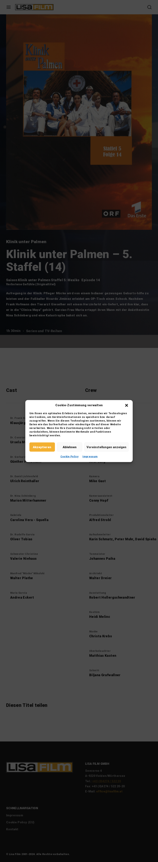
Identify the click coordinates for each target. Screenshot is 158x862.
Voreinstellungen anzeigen (106, 447)
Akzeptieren (42, 447)
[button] (127, 405)
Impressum (90, 456)
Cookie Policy (69, 456)
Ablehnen (70, 447)
